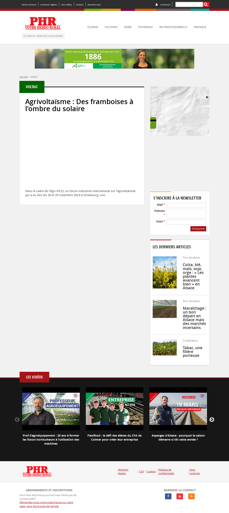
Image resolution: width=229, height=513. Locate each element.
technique (145, 27)
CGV (141, 471)
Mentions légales (123, 471)
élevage (92, 27)
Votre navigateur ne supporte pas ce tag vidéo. (179, 166)
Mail (161, 205)
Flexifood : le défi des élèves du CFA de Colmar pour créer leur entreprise (114, 437)
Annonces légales (48, 4)
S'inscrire (198, 229)
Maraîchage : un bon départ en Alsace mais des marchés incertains (194, 318)
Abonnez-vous (94, 4)
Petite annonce (29, 4)
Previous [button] (17, 420)
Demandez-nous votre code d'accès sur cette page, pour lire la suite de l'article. (46, 504)
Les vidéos (34, 377)
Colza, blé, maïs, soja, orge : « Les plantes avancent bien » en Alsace (193, 276)
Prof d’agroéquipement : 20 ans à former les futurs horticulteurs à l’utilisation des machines (51, 439)
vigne (128, 27)
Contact (79, 4)
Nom (160, 221)
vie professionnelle (173, 27)
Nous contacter (194, 471)
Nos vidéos (66, 4)
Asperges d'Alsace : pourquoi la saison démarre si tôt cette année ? (178, 437)
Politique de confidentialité (166, 471)
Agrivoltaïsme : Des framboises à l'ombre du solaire (79, 105)
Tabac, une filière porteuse (192, 351)
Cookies (151, 471)
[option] (51, 419)
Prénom (159, 212)
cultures (111, 27)
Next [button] (212, 420)
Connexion (165, 4)
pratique (200, 27)
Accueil (24, 76)
